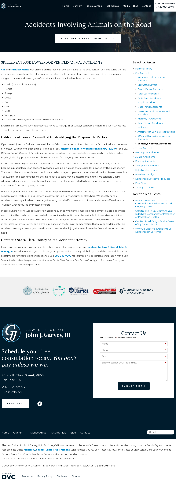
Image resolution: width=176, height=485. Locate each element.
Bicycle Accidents (147, 102)
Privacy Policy (45, 476)
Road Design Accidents (150, 123)
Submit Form (133, 386)
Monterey (29, 449)
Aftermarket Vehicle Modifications (156, 132)
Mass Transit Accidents (150, 107)
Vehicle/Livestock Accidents (154, 143)
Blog (135, 6)
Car (3, 69)
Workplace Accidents (147, 165)
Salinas (40, 449)
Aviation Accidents (145, 157)
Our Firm (77, 6)
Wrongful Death (144, 187)
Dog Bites (140, 183)
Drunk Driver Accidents (150, 89)
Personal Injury (143, 68)
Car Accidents (142, 73)
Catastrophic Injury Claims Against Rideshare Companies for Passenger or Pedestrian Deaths (155, 214)
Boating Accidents (145, 161)
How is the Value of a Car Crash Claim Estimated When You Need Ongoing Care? (153, 203)
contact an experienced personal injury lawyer (88, 148)
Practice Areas (94, 6)
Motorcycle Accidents (147, 152)
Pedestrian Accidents (149, 98)
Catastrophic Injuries (146, 170)
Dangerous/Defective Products (152, 179)
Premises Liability (144, 174)
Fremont (64, 449)
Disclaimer (62, 476)
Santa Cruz (52, 449)
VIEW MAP (15, 403)
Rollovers (143, 127)
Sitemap (76, 476)
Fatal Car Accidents (148, 93)
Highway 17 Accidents (149, 118)
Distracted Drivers (147, 85)
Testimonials (112, 6)
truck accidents (19, 69)
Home (65, 6)
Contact (146, 6)
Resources (27, 476)
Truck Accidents (144, 148)
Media (126, 6)
